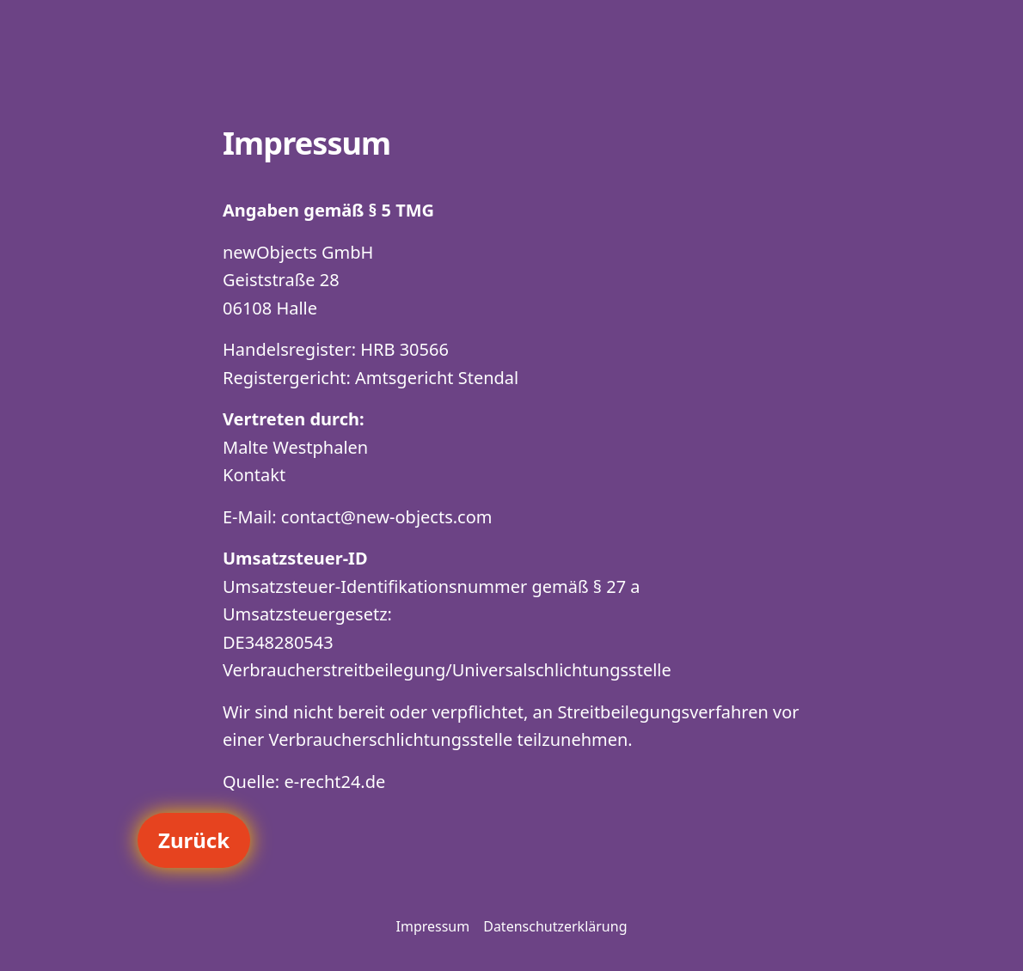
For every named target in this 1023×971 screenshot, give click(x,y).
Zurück (194, 840)
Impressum (433, 926)
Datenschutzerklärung (555, 926)
